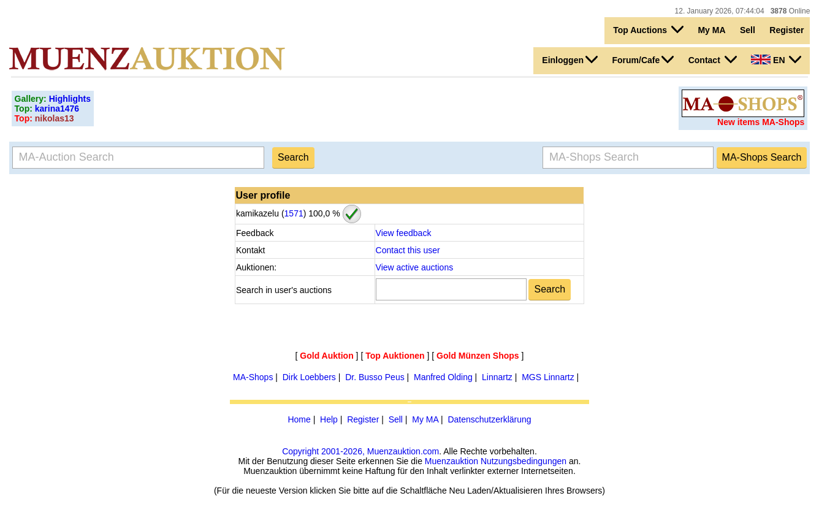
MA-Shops (253, 377)
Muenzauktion (451, 461)
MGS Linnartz (548, 377)
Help (329, 419)
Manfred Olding (443, 377)
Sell (747, 30)
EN (776, 59)
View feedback (404, 233)
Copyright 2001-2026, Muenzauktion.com (360, 451)
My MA (711, 30)
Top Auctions (648, 29)
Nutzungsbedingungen (523, 461)
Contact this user (408, 250)
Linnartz (497, 377)
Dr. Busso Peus (375, 377)
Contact (712, 59)
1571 (293, 213)
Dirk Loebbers (309, 377)
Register (786, 30)
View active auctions (415, 267)
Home (299, 419)
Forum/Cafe (643, 59)
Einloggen (570, 59)
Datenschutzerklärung (489, 419)
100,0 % (323, 213)
